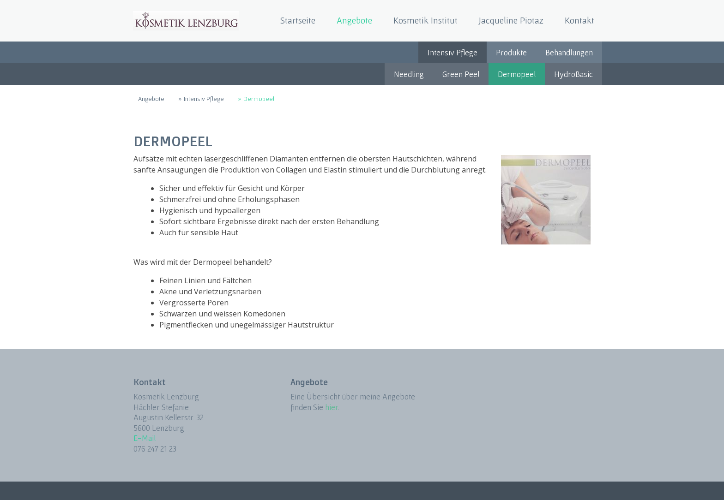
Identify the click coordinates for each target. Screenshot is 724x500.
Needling (409, 74)
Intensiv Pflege (452, 52)
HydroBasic (573, 74)
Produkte (511, 52)
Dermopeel (517, 74)
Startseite (297, 20)
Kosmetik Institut (425, 20)
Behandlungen (569, 52)
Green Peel (460, 74)
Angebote (354, 20)
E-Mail (144, 438)
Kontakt (579, 20)
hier (331, 407)
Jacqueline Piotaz (511, 20)
